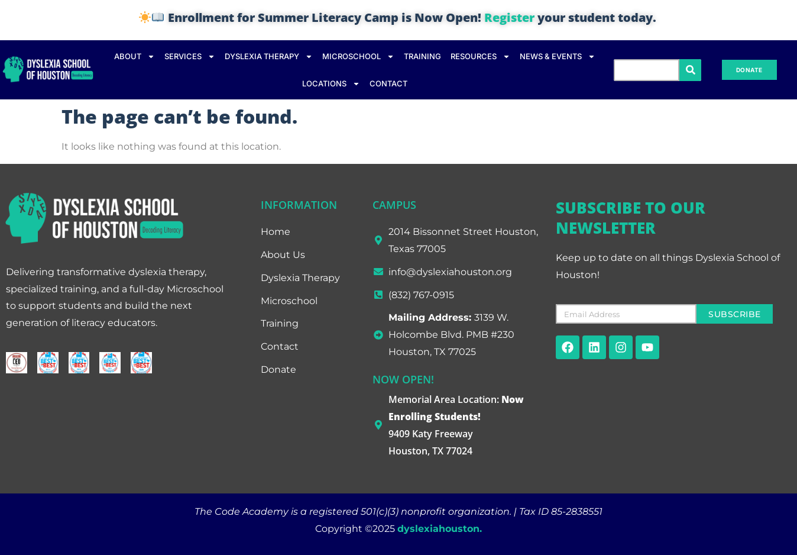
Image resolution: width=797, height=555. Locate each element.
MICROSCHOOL (358, 56)
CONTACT (388, 83)
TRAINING (422, 56)
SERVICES (189, 56)
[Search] (690, 70)
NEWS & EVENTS (557, 56)
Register (509, 17)
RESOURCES (480, 56)
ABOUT (134, 56)
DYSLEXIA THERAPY (269, 56)
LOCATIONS (331, 83)
